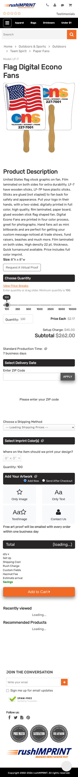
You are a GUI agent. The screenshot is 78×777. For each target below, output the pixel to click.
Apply (67, 376)
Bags (33, 22)
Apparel (19, 22)
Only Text (58, 494)
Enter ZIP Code (14, 370)
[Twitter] (16, 717)
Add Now (32, 480)
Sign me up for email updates (31, 690)
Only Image (19, 494)
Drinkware (48, 22)
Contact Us (58, 514)
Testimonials (65, 14)
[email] (34, 682)
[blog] (21, 717)
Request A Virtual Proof (22, 267)
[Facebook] (9, 717)
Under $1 (66, 22)
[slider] (7, 305)
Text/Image (19, 514)
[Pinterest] (28, 717)
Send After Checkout (57, 480)
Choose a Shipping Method (22, 422)
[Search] (34, 34)
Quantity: (12, 319)
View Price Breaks (15, 285)
